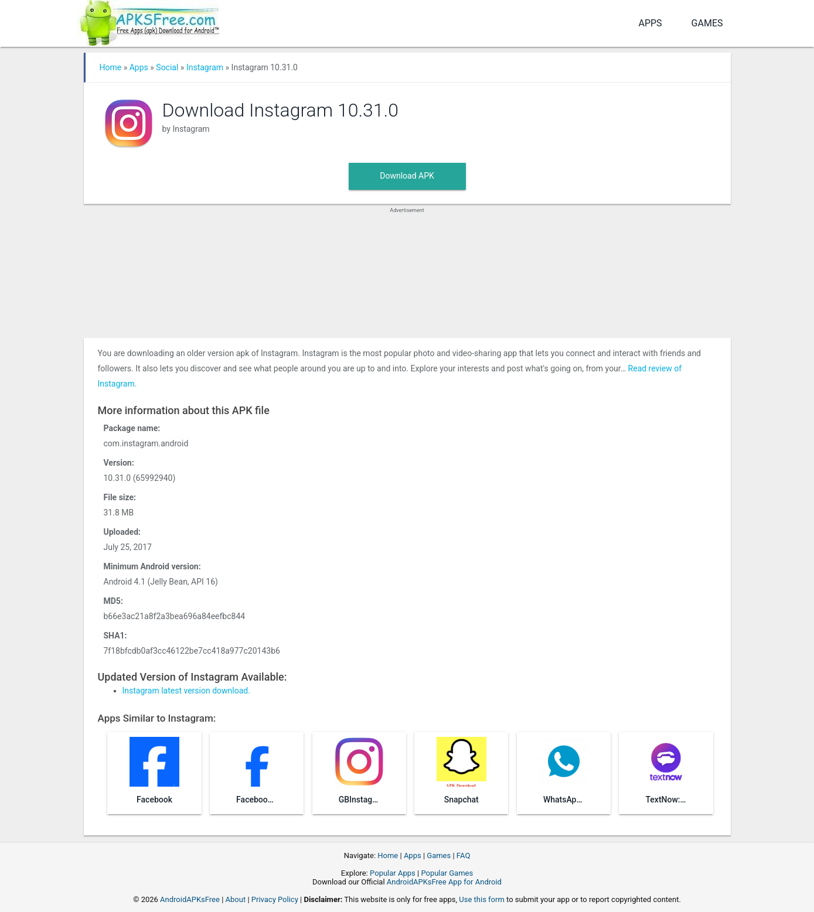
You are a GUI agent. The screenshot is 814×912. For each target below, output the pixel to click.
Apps (650, 23)
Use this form (482, 899)
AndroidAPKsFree (190, 899)
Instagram (204, 67)
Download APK (407, 175)
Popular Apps (392, 873)
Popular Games (447, 873)
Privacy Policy (274, 899)
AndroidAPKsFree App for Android (444, 881)
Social (167, 67)
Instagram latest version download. (186, 690)
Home (111, 67)
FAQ (463, 855)
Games (707, 23)
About (236, 899)
